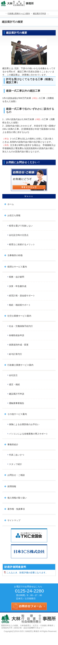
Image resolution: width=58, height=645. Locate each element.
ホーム (10, 204)
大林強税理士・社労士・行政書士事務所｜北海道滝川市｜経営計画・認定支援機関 (28, 626)
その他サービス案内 (17, 414)
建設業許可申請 (16, 394)
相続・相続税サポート (20, 305)
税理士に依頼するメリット (22, 244)
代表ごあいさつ (16, 455)
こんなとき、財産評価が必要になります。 (27, 572)
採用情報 (11, 486)
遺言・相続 (14, 384)
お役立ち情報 (13, 215)
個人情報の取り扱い (17, 498)
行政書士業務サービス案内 (20, 365)
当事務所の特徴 (15, 255)
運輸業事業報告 (16, 403)
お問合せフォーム (54, 3)
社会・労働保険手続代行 (21, 326)
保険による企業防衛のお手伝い (24, 424)
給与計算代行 (15, 354)
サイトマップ (13, 520)
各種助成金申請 (16, 335)
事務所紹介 (12, 444)
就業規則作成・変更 (18, 344)
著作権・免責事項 (16, 509)
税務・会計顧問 (16, 277)
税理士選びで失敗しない (21, 225)
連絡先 (48, 3)
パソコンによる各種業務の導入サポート (28, 434)
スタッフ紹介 (15, 464)
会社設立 (13, 375)
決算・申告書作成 (17, 286)
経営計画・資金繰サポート (22, 295)
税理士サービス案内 (17, 266)
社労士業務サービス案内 (19, 316)
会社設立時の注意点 (18, 235)
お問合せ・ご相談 (16, 475)
